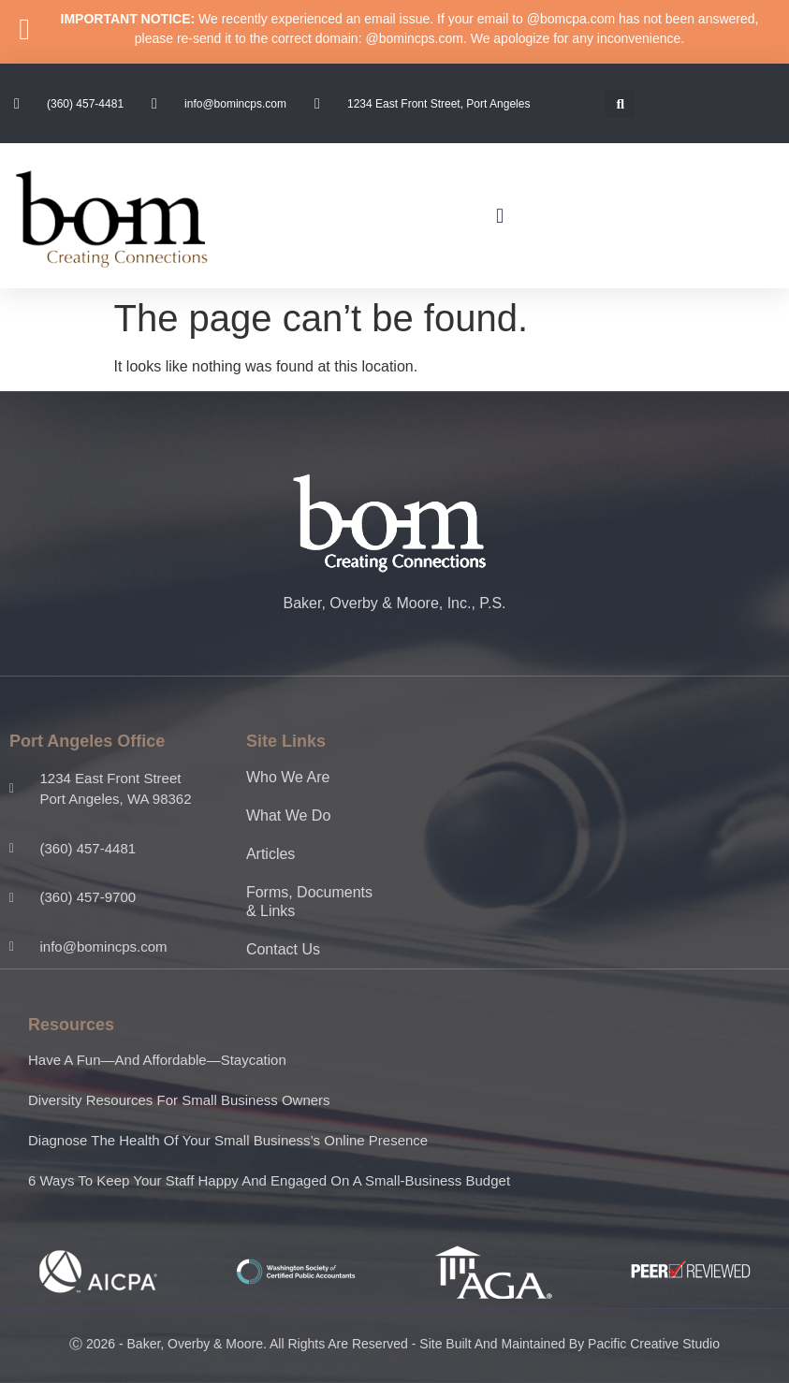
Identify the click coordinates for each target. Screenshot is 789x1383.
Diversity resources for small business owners (179, 1100)
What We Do (288, 815)
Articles (270, 854)
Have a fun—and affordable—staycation (157, 1060)
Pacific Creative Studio (654, 1343)
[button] (620, 103)
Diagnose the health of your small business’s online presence (228, 1140)
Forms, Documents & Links (309, 901)
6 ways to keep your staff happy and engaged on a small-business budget (269, 1180)
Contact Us (283, 949)
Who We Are (288, 777)
